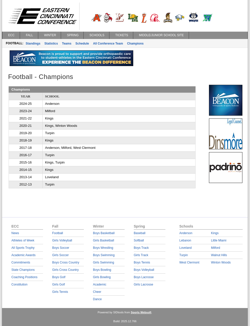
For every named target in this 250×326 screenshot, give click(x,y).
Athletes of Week (22, 240)
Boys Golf (58, 277)
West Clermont (189, 262)
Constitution (19, 284)
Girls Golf (58, 284)
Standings (33, 43)
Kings (215, 233)
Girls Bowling (102, 277)
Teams (66, 43)
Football (57, 233)
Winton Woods (221, 262)
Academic (99, 284)
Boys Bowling (102, 270)
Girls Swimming (103, 262)
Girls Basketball (103, 240)
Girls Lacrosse (143, 284)
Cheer (97, 292)
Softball (139, 240)
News (15, 233)
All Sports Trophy (22, 248)
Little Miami (218, 240)
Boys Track (141, 248)
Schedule (82, 43)
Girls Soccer (60, 255)
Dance (97, 299)
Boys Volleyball (144, 270)
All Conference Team (108, 43)
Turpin (183, 255)
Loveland (185, 248)
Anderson (185, 233)
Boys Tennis (142, 262)
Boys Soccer (60, 248)
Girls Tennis (60, 292)
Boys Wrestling (103, 248)
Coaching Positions (24, 277)
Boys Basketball (103, 233)
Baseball (139, 233)
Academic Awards (23, 255)
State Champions (23, 270)
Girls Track (141, 255)
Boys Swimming (103, 255)
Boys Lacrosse (144, 277)
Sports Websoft (141, 312)
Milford (215, 248)
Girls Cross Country (65, 270)
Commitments (20, 262)
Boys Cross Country (65, 262)
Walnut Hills (219, 255)
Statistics (51, 43)
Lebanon (185, 240)
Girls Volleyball (62, 240)
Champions (135, 43)
